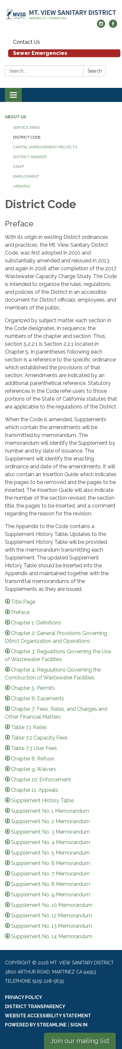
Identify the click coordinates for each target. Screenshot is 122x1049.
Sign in (79, 1024)
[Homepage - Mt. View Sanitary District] (61, 13)
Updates (21, 186)
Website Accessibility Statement (48, 1015)
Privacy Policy (23, 997)
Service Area (26, 127)
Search (95, 71)
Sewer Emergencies (40, 53)
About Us (15, 117)
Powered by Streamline (36, 1024)
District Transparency (35, 1006)
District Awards (30, 157)
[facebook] (113, 26)
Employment (26, 176)
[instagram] (101, 26)
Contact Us (26, 42)
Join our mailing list (79, 1041)
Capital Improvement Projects (45, 147)
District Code (27, 137)
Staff (18, 166)
